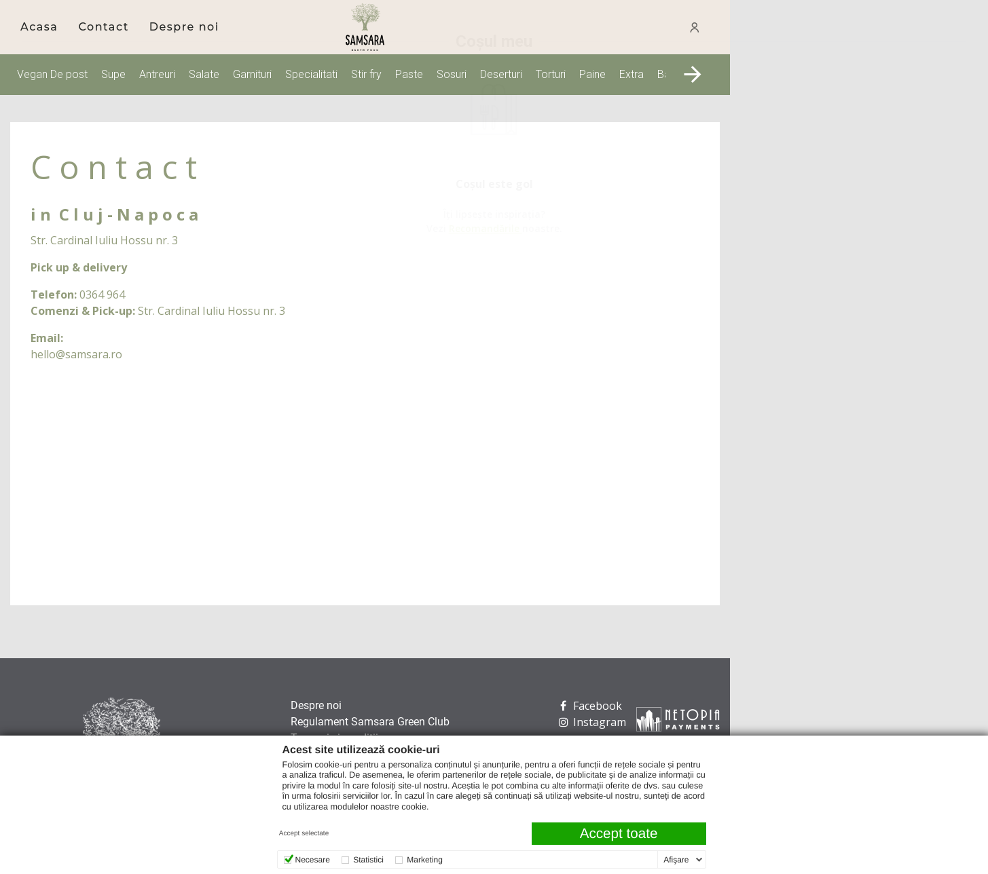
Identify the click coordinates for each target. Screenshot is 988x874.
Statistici (368, 859)
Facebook (589, 705)
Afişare (676, 859)
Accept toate (619, 833)
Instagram (591, 722)
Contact (103, 26)
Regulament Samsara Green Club (370, 721)
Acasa (39, 26)
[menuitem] (39, 27)
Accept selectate (304, 833)
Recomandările (851, 228)
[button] (692, 74)
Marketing (425, 859)
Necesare (312, 859)
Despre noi (184, 26)
